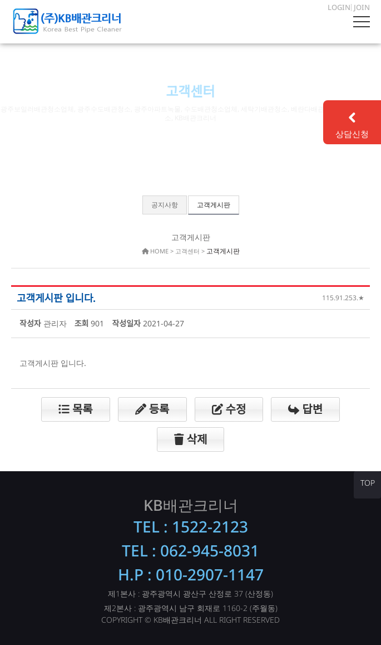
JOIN (362, 7)
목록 (75, 409)
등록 (152, 409)
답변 (305, 409)
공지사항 (164, 204)
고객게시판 (213, 204)
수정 (229, 409)
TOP (367, 482)
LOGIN (339, 7)
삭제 (190, 439)
